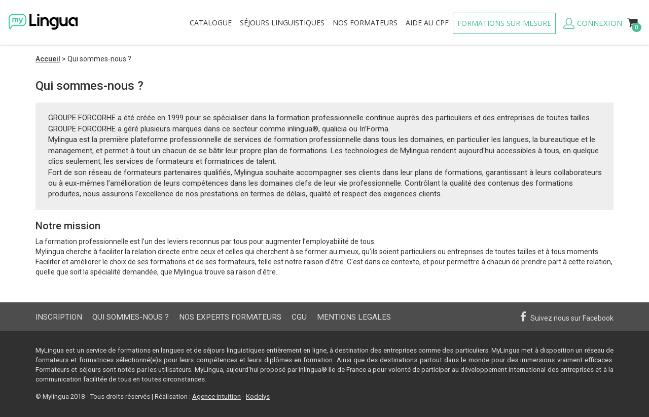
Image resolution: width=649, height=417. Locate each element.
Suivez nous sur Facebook (567, 316)
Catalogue (211, 22)
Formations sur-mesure (504, 23)
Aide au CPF (427, 22)
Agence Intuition (216, 396)
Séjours (282, 22)
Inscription (58, 317)
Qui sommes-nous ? (130, 317)
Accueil (47, 59)
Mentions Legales (354, 317)
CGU (299, 317)
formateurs (365, 22)
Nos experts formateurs (230, 317)
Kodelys (258, 396)
